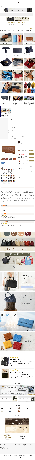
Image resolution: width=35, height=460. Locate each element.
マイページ (1, 444)
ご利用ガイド (15, 444)
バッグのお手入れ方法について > (31, 28)
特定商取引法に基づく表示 (26, 444)
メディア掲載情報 (28, 445)
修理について (10, 445)
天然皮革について (15, 445)
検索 (20, 457)
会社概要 (31, 444)
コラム (12, 444)
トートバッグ (14, 6)
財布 (29, 6)
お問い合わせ (1, 445)
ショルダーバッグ (26, 6)
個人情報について (20, 444)
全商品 (1, 6)
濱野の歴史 (19, 445)
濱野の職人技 (23, 445)
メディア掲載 (33, 6)
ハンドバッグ (10, 6)
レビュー (5, 444)
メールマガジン (8, 444)
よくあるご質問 (6, 445)
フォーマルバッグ (20, 6)
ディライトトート (5, 6)
